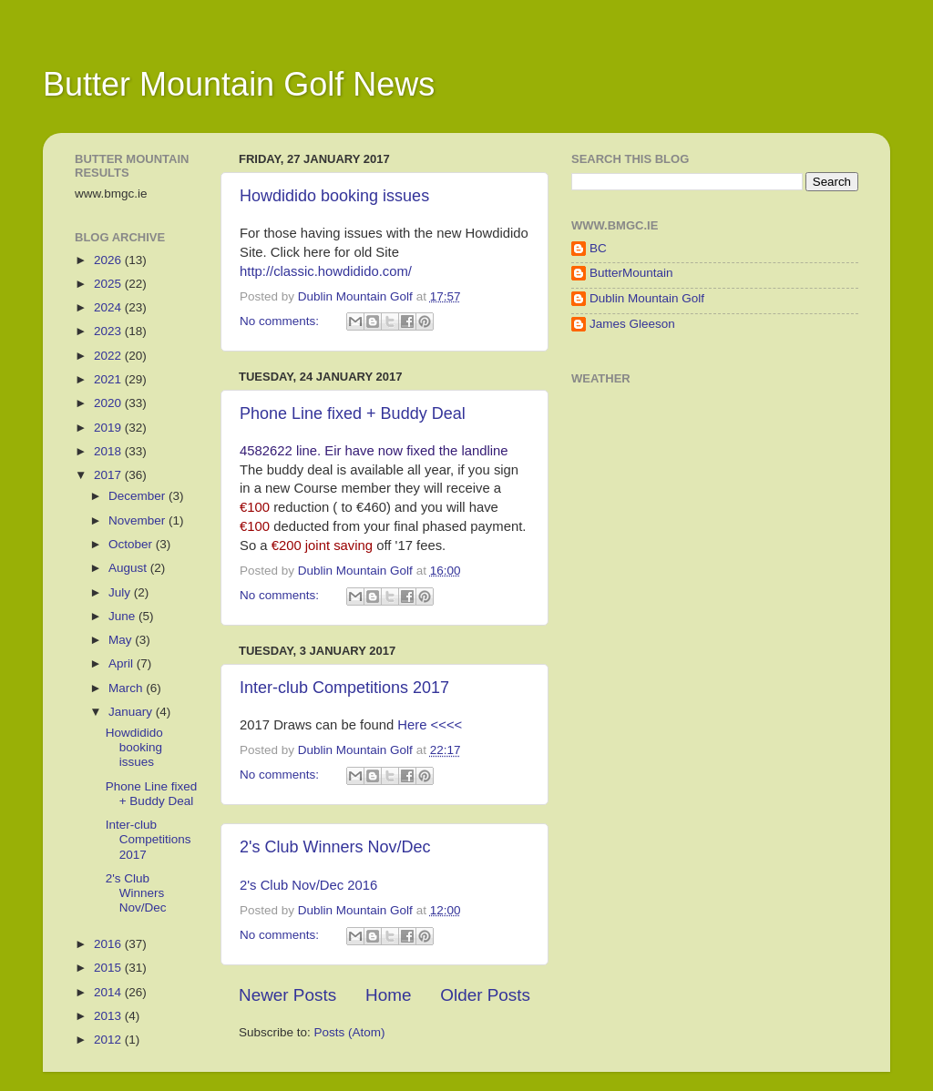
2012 (109, 1039)
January (132, 712)
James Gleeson (632, 324)
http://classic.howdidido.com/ (326, 271)
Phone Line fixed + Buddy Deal (353, 413)
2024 (109, 307)
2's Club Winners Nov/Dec (335, 847)
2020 (109, 403)
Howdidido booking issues (334, 196)
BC (598, 248)
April (122, 663)
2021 (109, 379)
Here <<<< (429, 725)
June (123, 616)
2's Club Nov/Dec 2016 (308, 885)
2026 (109, 260)
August (129, 568)
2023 (109, 331)
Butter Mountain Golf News (239, 84)
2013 (109, 1016)
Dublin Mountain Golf (647, 298)
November (138, 520)
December (138, 496)
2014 (109, 992)
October (132, 544)
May (121, 640)
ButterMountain (631, 273)
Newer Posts (287, 994)
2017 (109, 475)
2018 (109, 451)
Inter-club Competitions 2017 (344, 687)
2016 (109, 944)
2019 (109, 427)
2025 (109, 284)
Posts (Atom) (349, 1032)
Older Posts (485, 994)
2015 (109, 967)
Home (388, 994)
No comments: (281, 321)
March (127, 688)
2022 (109, 355)
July (121, 592)
